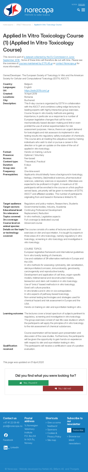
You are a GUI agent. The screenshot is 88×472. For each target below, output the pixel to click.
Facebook (8, 434)
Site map (51, 434)
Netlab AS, (47, 463)
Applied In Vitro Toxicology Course (48, 24)
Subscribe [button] (78, 424)
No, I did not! (66, 382)
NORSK (74, 4)
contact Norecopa (65, 63)
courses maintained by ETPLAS (34, 63)
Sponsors (52, 424)
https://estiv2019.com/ (35, 90)
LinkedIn (14, 441)
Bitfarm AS (59, 463)
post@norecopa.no (12, 420)
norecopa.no (8, 24)
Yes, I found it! (28, 382)
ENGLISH (81, 4)
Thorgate (74, 463)
